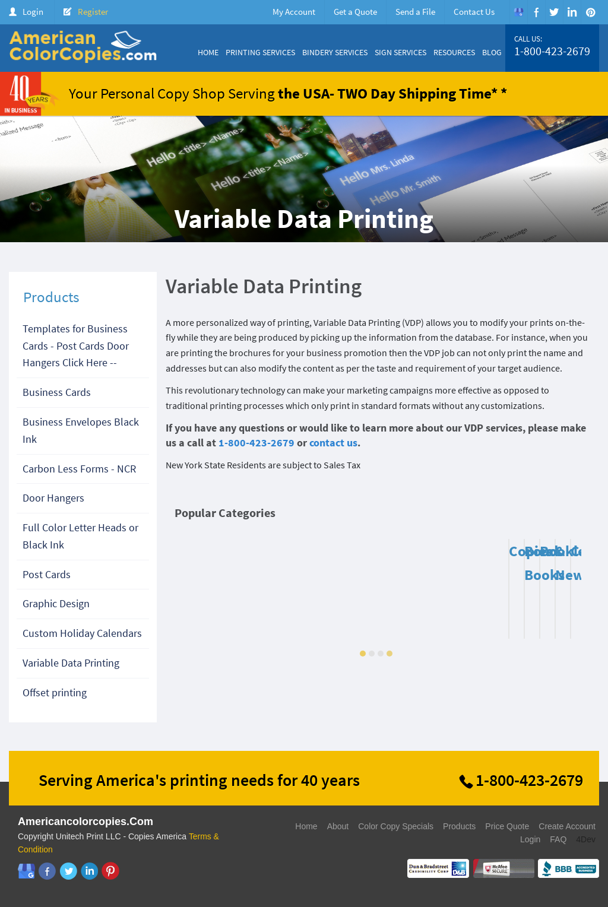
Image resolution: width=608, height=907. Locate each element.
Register (93, 11)
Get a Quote (355, 11)
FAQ (558, 839)
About (338, 826)
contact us (333, 442)
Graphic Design (56, 603)
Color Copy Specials (395, 826)
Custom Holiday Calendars (82, 633)
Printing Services (260, 52)
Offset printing (55, 692)
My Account (294, 11)
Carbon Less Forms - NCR (79, 468)
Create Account (567, 826)
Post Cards (47, 574)
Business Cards (57, 392)
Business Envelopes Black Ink (81, 430)
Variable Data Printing (71, 663)
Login (33, 11)
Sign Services (400, 52)
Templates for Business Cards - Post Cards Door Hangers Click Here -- (76, 346)
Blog (492, 52)
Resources (454, 52)
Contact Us (474, 11)
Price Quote (507, 826)
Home (208, 52)
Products (459, 826)
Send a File (415, 11)
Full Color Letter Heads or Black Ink (80, 536)
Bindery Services (335, 52)
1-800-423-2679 (552, 51)
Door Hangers (53, 498)
